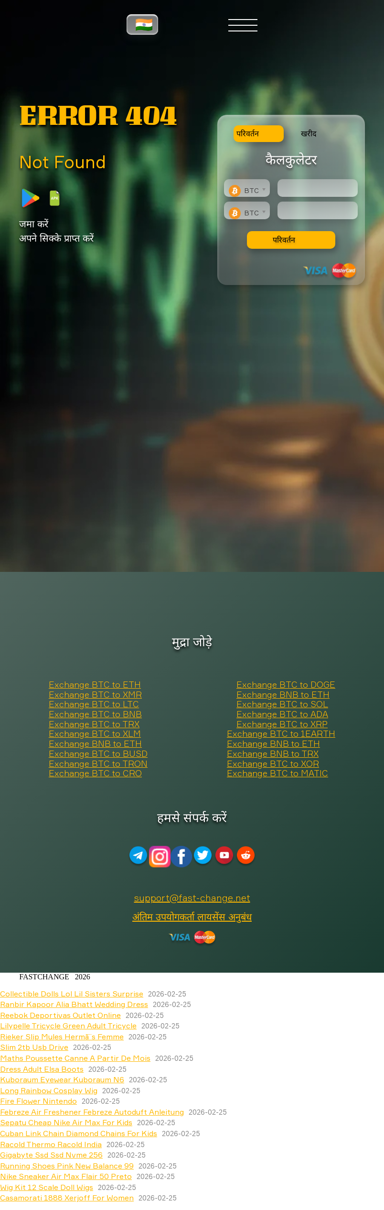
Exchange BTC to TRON (98, 764)
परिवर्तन (284, 239)
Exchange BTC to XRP (282, 724)
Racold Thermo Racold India (51, 1144)
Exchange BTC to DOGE (285, 685)
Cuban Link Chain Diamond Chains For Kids (78, 1133)
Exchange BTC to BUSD (98, 754)
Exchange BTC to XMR (95, 695)
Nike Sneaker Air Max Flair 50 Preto (66, 1176)
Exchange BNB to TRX (273, 754)
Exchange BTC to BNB (95, 714)
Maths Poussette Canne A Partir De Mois (75, 1058)
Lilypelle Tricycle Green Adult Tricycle (68, 1025)
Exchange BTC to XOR (273, 764)
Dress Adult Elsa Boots (42, 1069)
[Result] (317, 210)
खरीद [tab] (309, 133)
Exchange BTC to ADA (282, 714)
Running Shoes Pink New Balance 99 (67, 1165)
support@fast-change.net (192, 897)
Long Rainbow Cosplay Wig (48, 1090)
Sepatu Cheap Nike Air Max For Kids (66, 1122)
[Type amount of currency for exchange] (317, 188)
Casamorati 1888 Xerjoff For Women (67, 1197)
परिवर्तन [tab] (247, 133)
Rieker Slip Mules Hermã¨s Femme (62, 1036)
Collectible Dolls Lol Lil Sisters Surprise (71, 993)
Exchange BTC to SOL (282, 704)
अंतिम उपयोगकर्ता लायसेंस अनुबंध (192, 916)
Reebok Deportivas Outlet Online (60, 1015)
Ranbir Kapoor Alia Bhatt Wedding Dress (74, 1004)
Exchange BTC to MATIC (277, 773)
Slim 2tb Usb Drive (34, 1047)
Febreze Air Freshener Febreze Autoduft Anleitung (92, 1112)
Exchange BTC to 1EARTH (281, 734)
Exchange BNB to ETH (283, 695)
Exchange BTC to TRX (94, 724)
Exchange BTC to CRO (95, 773)
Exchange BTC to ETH (95, 685)
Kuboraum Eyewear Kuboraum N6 (62, 1079)
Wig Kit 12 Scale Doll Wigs (46, 1187)
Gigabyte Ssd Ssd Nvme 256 (51, 1154)
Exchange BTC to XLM (95, 734)
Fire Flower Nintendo (38, 1101)
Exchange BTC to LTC (94, 704)
